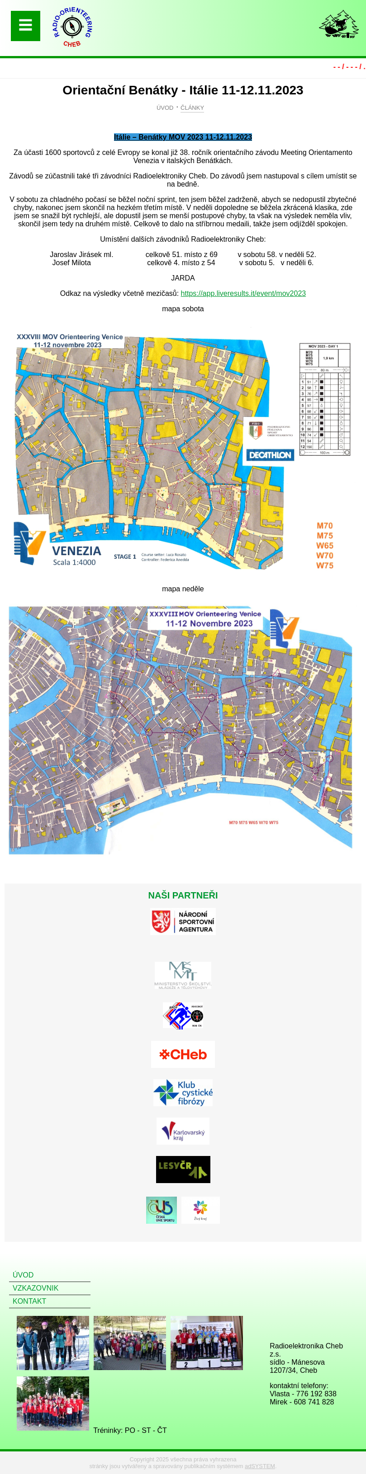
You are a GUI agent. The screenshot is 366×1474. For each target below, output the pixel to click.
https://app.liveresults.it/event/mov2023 (243, 293)
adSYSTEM (260, 1466)
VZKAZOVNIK (35, 1288)
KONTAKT (29, 1301)
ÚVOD (165, 107)
